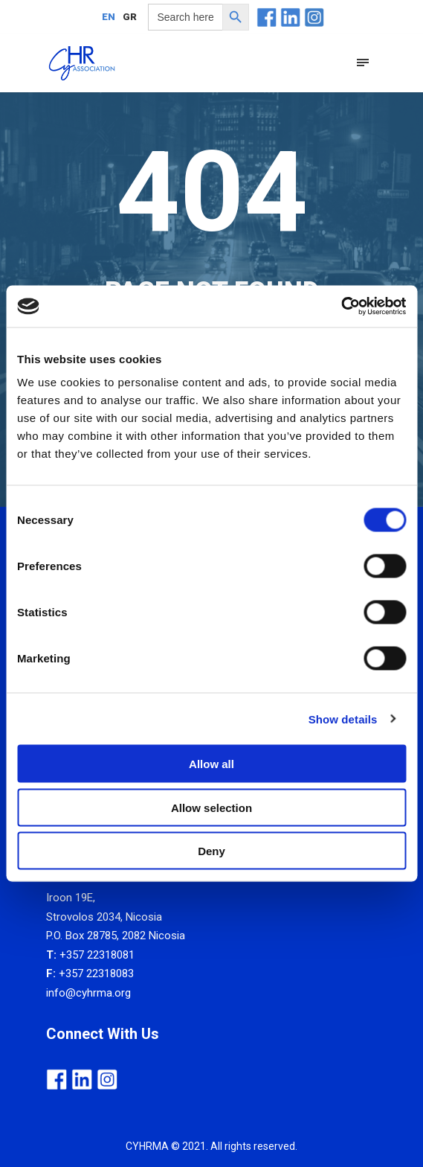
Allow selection (211, 807)
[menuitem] (108, 16)
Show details (343, 718)
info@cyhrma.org (88, 993)
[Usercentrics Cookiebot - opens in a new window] (341, 306)
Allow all (211, 764)
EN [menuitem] (108, 17)
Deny (211, 851)
